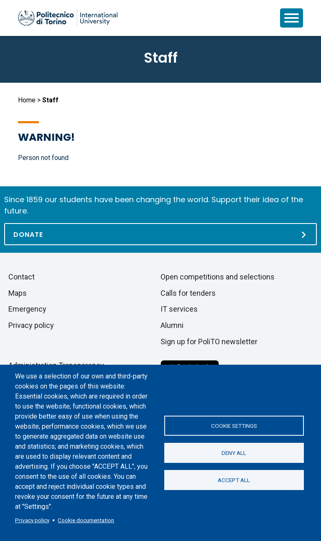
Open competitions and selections (217, 276)
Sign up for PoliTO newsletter (208, 341)
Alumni (171, 325)
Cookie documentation (86, 520)
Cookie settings (234, 425)
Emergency (27, 309)
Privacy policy (32, 520)
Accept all (234, 480)
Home (27, 100)
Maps (17, 293)
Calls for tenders (188, 293)
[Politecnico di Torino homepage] (67, 18)
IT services (179, 309)
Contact (21, 276)
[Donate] (160, 234)
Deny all (234, 453)
